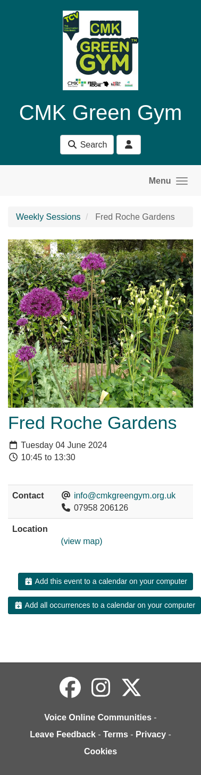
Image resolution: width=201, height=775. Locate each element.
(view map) (81, 541)
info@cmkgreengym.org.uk (124, 495)
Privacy (151, 734)
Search (87, 144)
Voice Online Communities (98, 717)
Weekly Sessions (48, 216)
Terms (115, 734)
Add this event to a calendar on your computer (105, 581)
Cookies (100, 751)
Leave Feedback (63, 734)
